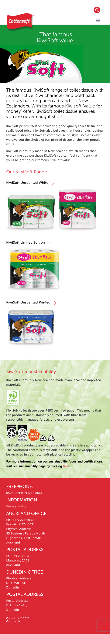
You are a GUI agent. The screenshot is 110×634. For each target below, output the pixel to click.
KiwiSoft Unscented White (27, 183)
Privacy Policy (16, 506)
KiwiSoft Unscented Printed (28, 302)
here (66, 466)
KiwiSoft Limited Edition (25, 243)
